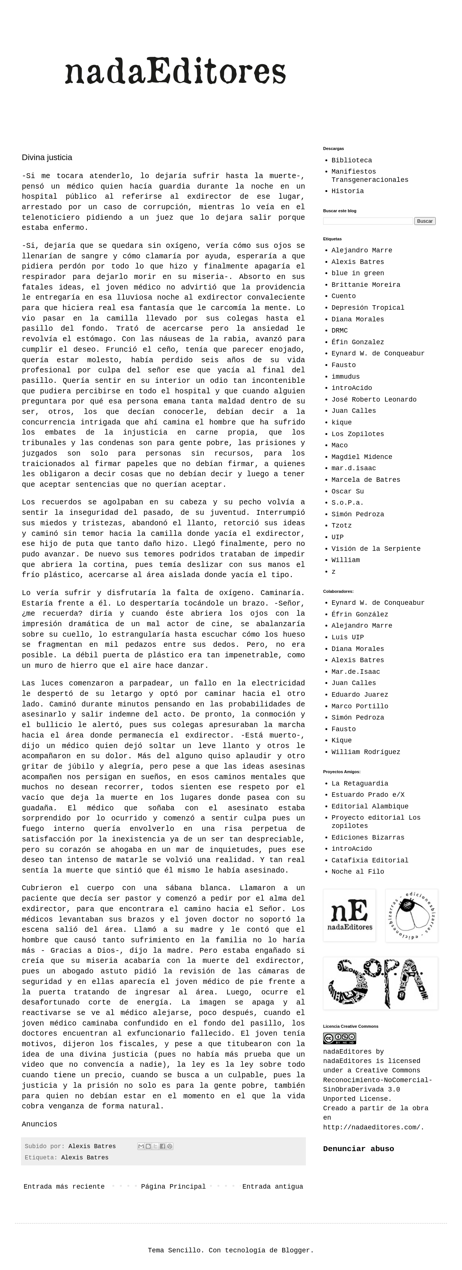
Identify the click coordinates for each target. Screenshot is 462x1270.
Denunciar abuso (358, 1148)
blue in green (358, 273)
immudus (346, 377)
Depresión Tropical (368, 308)
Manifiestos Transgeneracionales (370, 176)
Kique (342, 740)
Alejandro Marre (362, 250)
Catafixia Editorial (370, 860)
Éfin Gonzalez (358, 342)
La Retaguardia (360, 783)
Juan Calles (354, 411)
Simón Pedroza (358, 514)
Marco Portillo (360, 706)
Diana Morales (358, 319)
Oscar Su (348, 491)
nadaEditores (347, 1061)
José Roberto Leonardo (374, 399)
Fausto (344, 365)
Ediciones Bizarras (368, 837)
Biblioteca (352, 160)
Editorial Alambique (370, 806)
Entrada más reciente (64, 1187)
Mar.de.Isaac (356, 672)
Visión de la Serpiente (376, 549)
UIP (338, 537)
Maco (340, 445)
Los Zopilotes (358, 434)
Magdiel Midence (362, 457)
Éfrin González (360, 614)
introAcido (352, 388)
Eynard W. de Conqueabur (378, 353)
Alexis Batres (84, 1158)
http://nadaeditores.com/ (371, 1127)
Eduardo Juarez (360, 695)
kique (342, 422)
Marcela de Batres (366, 480)
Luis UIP (348, 637)
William (346, 560)
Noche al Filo (358, 872)
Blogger (296, 1250)
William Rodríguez (366, 752)
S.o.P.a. (348, 503)
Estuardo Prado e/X (368, 795)
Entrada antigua (272, 1187)
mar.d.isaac (354, 468)
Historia (348, 191)
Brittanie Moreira (366, 285)
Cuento (344, 296)
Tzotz (342, 525)
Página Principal (173, 1187)
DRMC (340, 330)
